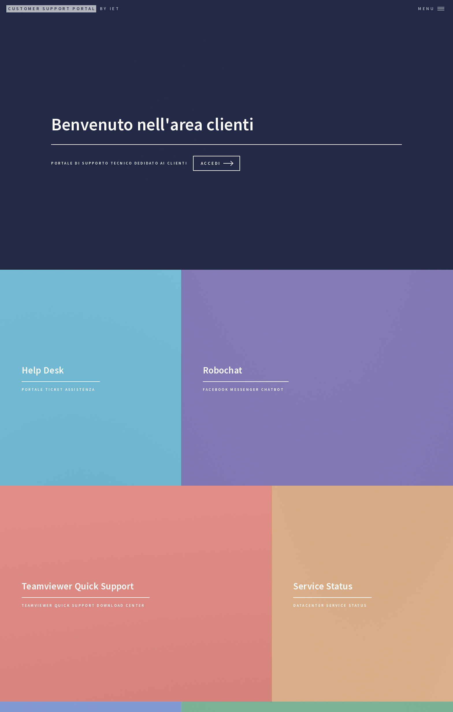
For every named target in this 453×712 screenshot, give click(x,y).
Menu (426, 8)
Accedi (211, 163)
